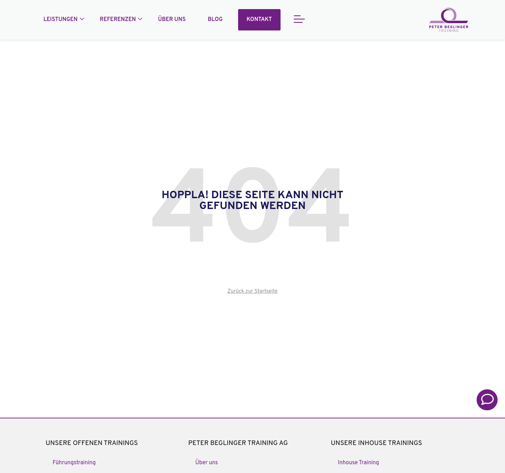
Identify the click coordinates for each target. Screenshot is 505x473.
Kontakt (259, 19)
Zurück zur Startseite (252, 291)
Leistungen (60, 19)
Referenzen (118, 19)
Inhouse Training (358, 462)
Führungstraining (74, 462)
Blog (215, 19)
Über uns (172, 19)
